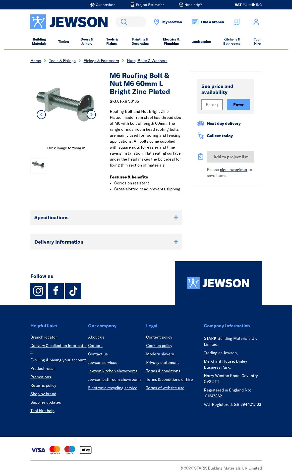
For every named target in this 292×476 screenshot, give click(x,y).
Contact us (98, 353)
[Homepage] (218, 283)
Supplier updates (45, 402)
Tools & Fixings (112, 41)
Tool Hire (257, 41)
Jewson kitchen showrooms (112, 370)
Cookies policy (159, 345)
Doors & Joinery (87, 41)
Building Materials (39, 41)
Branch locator (43, 337)
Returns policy (43, 385)
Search (123, 21)
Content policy (159, 337)
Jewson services (102, 362)
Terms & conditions (163, 370)
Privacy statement (162, 362)
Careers (95, 345)
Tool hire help (42, 410)
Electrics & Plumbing (171, 41)
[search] (131, 21)
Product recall (43, 368)
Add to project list (230, 156)
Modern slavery (160, 353)
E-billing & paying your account (58, 359)
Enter (238, 104)
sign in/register (233, 169)
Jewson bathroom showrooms (114, 379)
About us (96, 337)
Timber (63, 41)
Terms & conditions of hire (169, 379)
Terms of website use (165, 387)
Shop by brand (43, 393)
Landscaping (201, 41)
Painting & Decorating (140, 41)
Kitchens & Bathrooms (231, 41)
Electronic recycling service (112, 387)
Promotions (40, 376)
